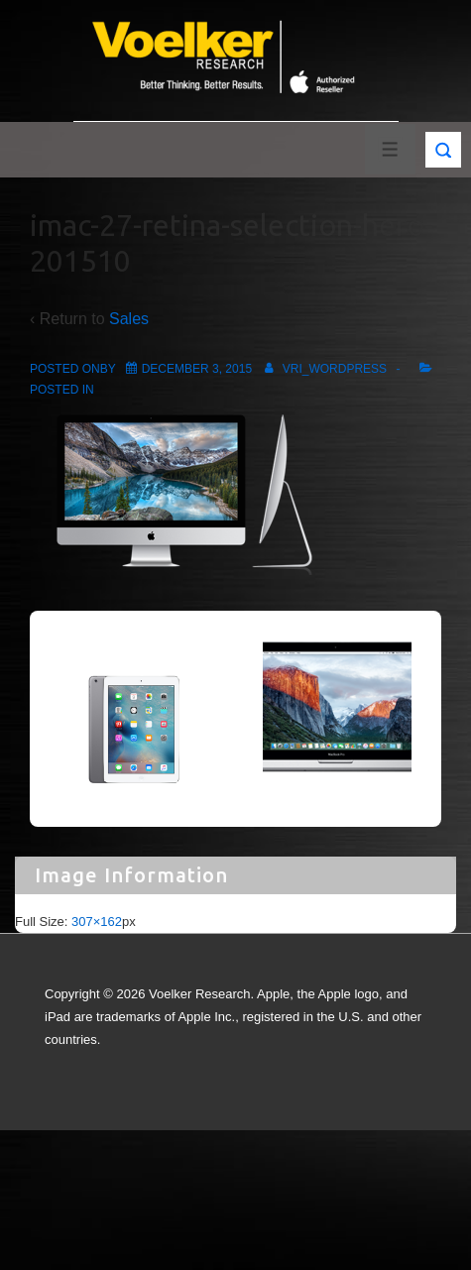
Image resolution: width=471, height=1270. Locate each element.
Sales (129, 318)
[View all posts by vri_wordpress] (322, 369)
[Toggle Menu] (390, 149)
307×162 (96, 921)
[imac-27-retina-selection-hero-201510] (197, 369)
